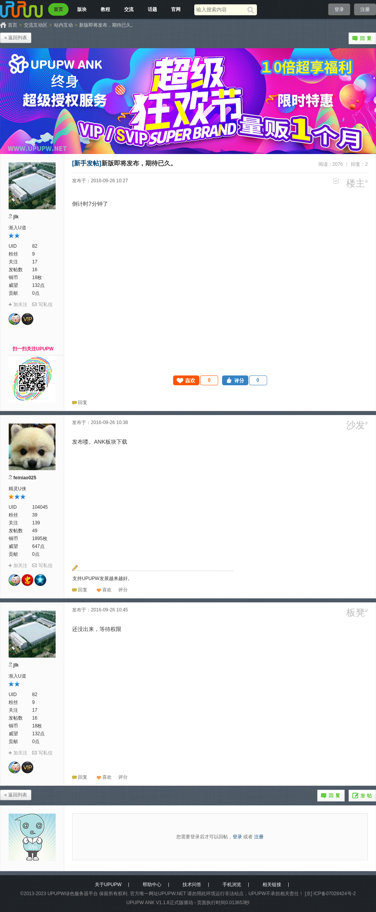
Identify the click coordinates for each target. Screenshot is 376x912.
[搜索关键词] (220, 10)
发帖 (362, 795)
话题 (152, 9)
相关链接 (271, 884)
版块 (82, 9)
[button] (196, 380)
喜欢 (107, 590)
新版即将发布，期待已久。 (107, 25)
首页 (58, 9)
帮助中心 (152, 884)
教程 (105, 9)
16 (34, 269)
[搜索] (252, 9)
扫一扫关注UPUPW (33, 349)
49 (34, 530)
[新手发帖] (86, 163)
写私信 (45, 304)
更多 (335, 180)
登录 (339, 9)
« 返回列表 (15, 37)
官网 (176, 9)
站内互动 (63, 25)
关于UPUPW (108, 884)
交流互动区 (35, 25)
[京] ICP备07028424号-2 (330, 893)
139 (36, 523)
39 (34, 515)
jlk (15, 216)
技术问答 (192, 884)
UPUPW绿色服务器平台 (72, 893)
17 (34, 262)
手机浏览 (231, 884)
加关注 (20, 304)
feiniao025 (24, 477)
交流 (129, 9)
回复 (362, 38)
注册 (365, 9)
